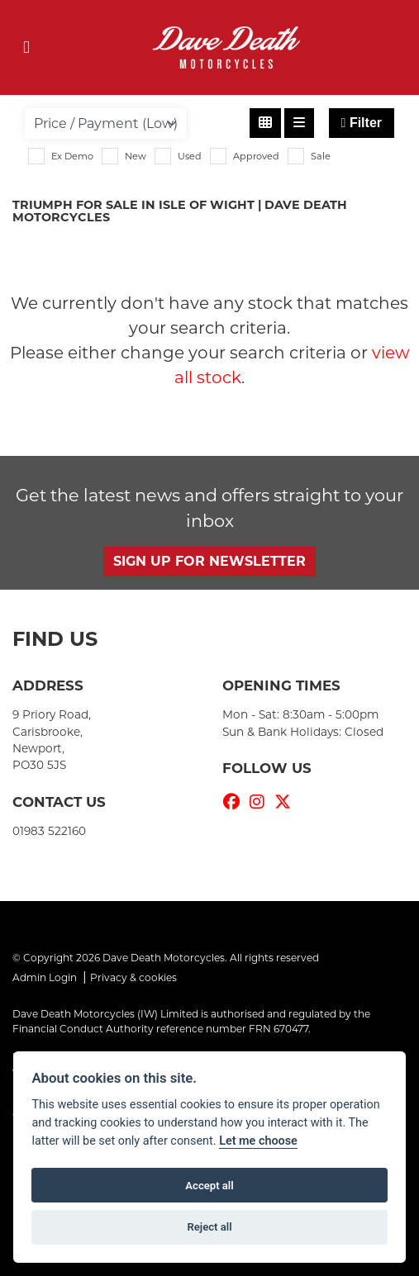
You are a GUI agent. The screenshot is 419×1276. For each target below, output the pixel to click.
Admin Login (44, 977)
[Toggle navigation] (26, 47)
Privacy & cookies (133, 977)
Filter (361, 123)
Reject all (209, 1227)
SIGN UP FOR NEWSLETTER (209, 561)
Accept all (209, 1185)
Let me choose (258, 1141)
